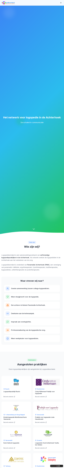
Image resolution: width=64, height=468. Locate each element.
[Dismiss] (62, 466)
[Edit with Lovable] (55, 466)
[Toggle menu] (61, 3)
